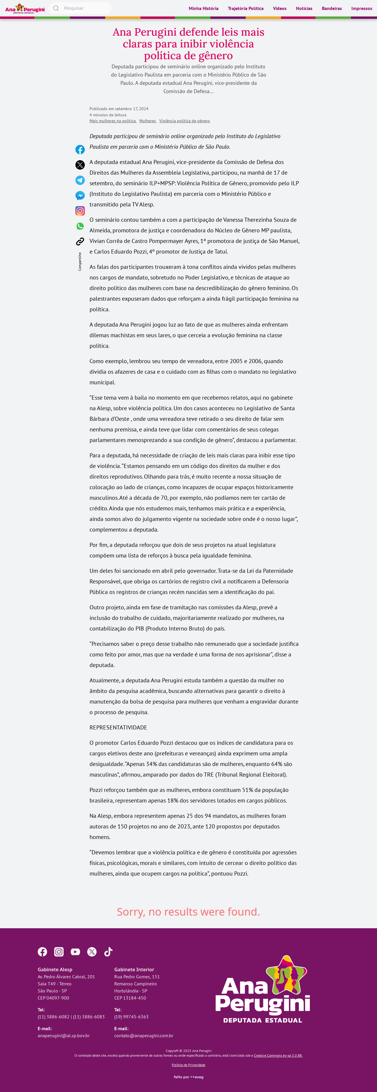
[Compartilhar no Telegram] (80, 180)
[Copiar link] (80, 241)
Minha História (204, 8)
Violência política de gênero (184, 120)
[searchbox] (80, 8)
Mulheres (148, 120)
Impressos (361, 8)
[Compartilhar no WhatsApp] (80, 226)
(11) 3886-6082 (54, 1017)
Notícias (304, 8)
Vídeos (280, 8)
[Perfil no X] (92, 952)
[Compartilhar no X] (80, 165)
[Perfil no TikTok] (108, 952)
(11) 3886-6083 (89, 1017)
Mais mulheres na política (113, 120)
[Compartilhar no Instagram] (80, 211)
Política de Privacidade (188, 1065)
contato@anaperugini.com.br (143, 1035)
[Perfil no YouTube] (75, 952)
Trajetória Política (246, 8)
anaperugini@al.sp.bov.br (64, 1035)
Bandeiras (332, 8)
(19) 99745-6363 (131, 1017)
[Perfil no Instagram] (59, 952)
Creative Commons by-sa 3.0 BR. (278, 1055)
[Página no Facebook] (42, 952)
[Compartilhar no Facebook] (80, 149)
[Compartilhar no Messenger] (80, 195)
